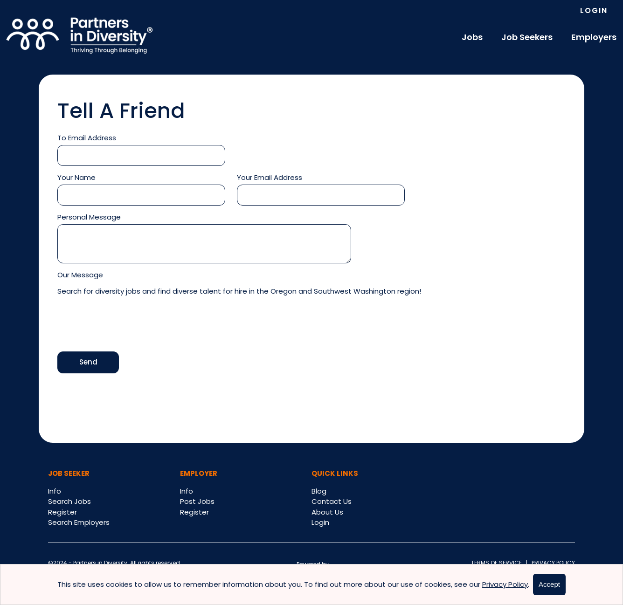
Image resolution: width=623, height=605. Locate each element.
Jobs (472, 37)
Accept (549, 584)
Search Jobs (69, 501)
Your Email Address (269, 177)
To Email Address (86, 138)
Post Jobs (197, 501)
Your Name (76, 177)
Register (62, 512)
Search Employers (79, 522)
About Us (327, 512)
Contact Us (332, 501)
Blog (319, 491)
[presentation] (128, 325)
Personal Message (89, 217)
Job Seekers (527, 37)
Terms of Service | (499, 563)
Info (54, 491)
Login (594, 10)
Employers (593, 37)
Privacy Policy (551, 563)
